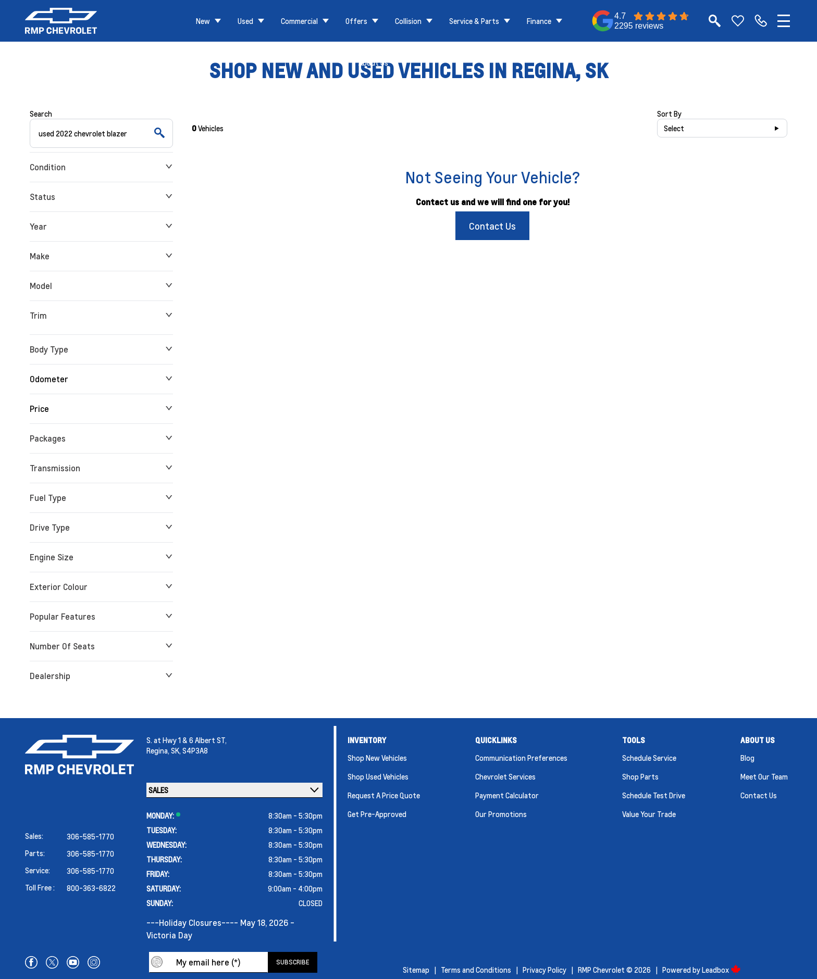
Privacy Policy (544, 969)
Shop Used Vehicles (378, 776)
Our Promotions (501, 814)
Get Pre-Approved (377, 814)
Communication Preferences (521, 757)
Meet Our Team (764, 776)
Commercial (299, 21)
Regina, (158, 750)
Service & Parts (474, 21)
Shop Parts (640, 776)
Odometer (101, 378)
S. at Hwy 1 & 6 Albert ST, (186, 740)
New (203, 21)
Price (101, 408)
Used (245, 21)
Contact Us (492, 226)
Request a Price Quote (384, 795)
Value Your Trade (649, 814)
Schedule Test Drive (653, 795)
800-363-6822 (91, 888)
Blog (747, 757)
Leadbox (721, 969)
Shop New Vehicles (377, 757)
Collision (408, 21)
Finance (539, 21)
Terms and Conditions (476, 969)
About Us (373, 62)
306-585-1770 (90, 836)
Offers (356, 21)
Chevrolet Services (505, 776)
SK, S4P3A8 (189, 750)
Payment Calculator (507, 795)
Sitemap (416, 969)
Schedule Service (649, 757)
